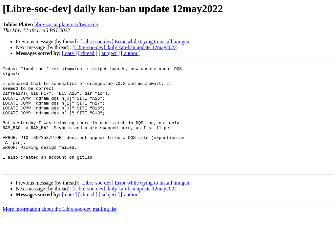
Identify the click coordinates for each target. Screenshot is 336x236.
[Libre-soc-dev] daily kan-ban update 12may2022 (124, 47)
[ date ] (69, 53)
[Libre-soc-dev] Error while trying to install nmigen (134, 41)
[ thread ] (87, 53)
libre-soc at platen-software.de (66, 24)
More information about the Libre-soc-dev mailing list (59, 229)
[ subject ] (109, 53)
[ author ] (131, 53)
